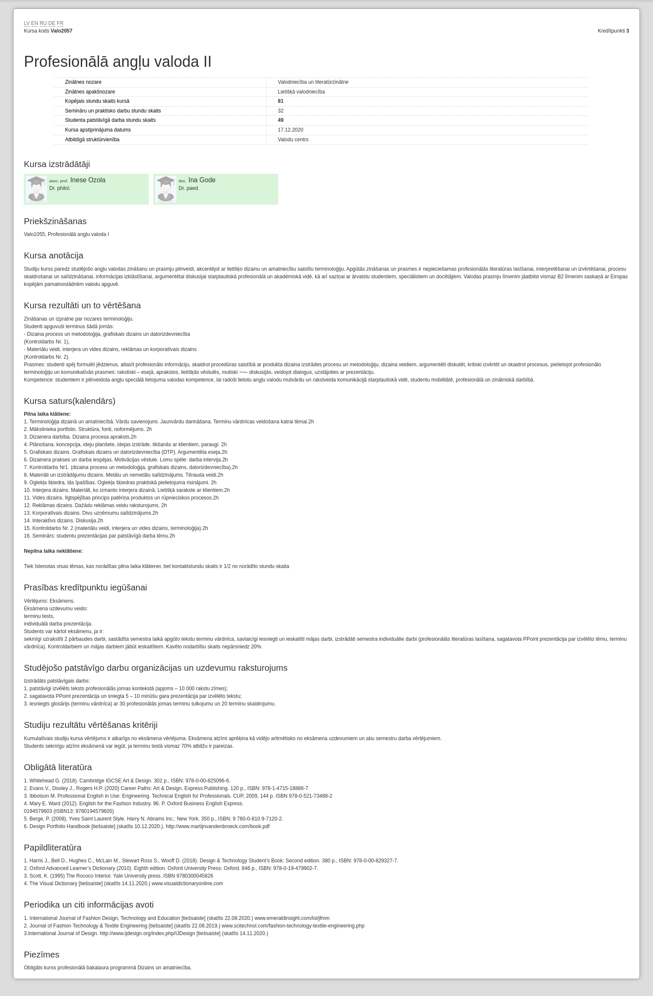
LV (27, 23)
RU (43, 23)
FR (60, 23)
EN (34, 23)
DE (51, 23)
